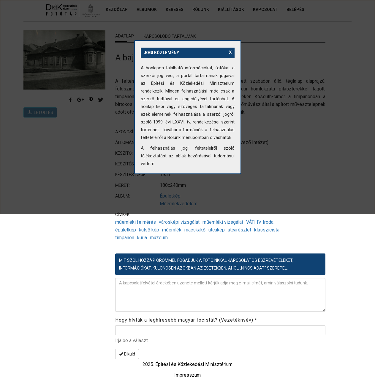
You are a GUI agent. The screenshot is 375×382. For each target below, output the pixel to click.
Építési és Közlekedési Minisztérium (193, 364)
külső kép (149, 230)
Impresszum (187, 375)
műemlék (171, 230)
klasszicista (266, 230)
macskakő (194, 230)
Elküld (127, 354)
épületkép (125, 230)
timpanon (124, 237)
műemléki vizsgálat (222, 222)
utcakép (216, 230)
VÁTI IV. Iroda (259, 222)
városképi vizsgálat (179, 222)
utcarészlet (239, 230)
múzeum (159, 237)
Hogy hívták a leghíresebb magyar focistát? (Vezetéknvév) (186, 320)
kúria (142, 237)
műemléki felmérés (135, 222)
